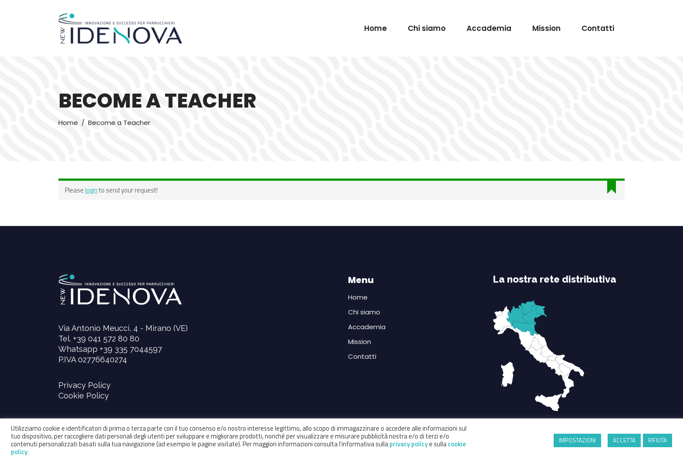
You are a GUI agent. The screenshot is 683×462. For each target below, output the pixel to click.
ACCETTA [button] (624, 440)
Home (68, 122)
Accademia (366, 326)
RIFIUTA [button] (657, 440)
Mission (359, 341)
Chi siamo (364, 312)
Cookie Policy (83, 395)
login (91, 190)
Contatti (362, 356)
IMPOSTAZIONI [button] (577, 440)
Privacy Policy (84, 385)
